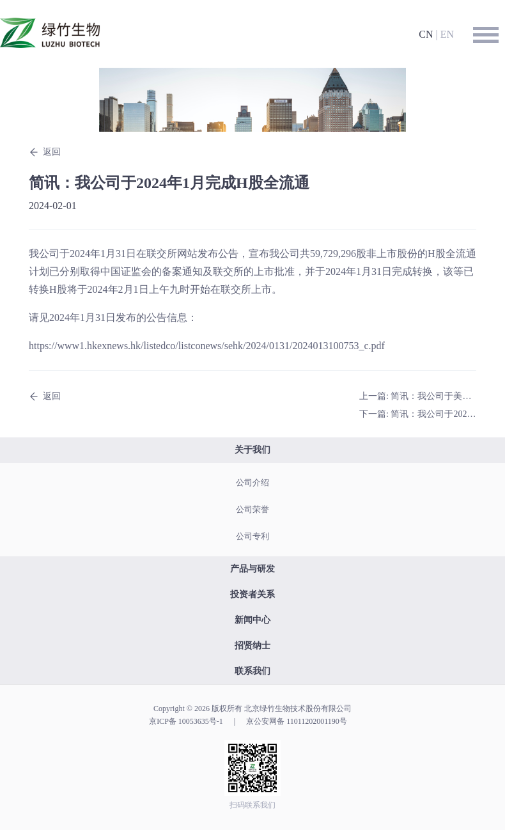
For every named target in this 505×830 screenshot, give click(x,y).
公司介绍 (252, 482)
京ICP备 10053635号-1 (186, 721)
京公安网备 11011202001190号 (296, 721)
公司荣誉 (252, 509)
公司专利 (252, 536)
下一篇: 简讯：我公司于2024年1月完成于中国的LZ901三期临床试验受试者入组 (417, 414)
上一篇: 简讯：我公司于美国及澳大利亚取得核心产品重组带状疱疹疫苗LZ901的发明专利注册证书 (417, 396)
